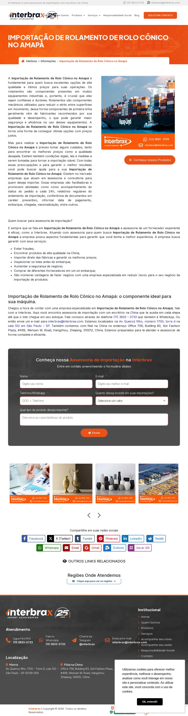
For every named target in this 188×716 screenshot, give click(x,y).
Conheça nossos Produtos (150, 160)
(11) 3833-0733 (23, 641)
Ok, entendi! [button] (149, 701)
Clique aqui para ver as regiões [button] (92, 580)
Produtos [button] (77, 15)
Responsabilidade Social (117, 15)
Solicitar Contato (160, 15)
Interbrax (29, 61)
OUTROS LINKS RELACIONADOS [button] (96, 560)
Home (47, 15)
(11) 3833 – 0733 (125, 317)
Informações (48, 61)
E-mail (102, 376)
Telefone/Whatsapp (35, 393)
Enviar (94, 432)
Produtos (147, 627)
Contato (147, 655)
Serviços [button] (93, 15)
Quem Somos (61, 15)
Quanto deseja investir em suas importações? (124, 393)
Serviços (147, 633)
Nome (26, 376)
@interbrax (87, 643)
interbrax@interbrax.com (65, 321)
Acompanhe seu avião (156, 644)
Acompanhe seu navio (156, 639)
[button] (89, 515)
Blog (136, 15)
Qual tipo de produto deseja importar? (44, 410)
